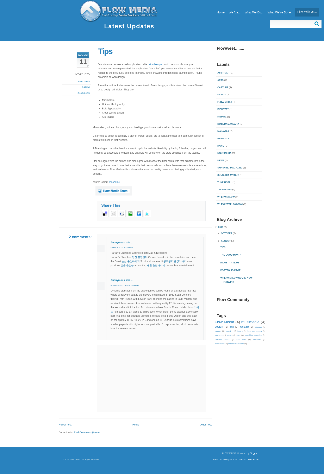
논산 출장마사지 (130, 261)
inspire (221, 116)
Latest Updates (129, 26)
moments (223, 138)
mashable (114, 182)
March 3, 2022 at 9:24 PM (122, 247)
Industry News (229, 262)
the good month (230, 255)
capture (222, 87)
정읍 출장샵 (127, 265)
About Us (223, 459)
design (221, 94)
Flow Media (224, 102)
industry (223, 109)
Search (317, 24)
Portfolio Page (230, 270)
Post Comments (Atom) (87, 432)
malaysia (223, 131)
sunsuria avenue (228, 175)
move (220, 146)
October (227, 233)
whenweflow (226, 197)
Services (233, 459)
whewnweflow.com (230, 204)
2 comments (83, 93)
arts (220, 80)
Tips (105, 51)
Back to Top (253, 459)
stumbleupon (156, 64)
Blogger (253, 453)
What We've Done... (280, 12)
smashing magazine (229, 167)
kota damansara (228, 124)
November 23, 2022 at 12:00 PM (125, 285)
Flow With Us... (307, 11)
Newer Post (65, 424)
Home (221, 12)
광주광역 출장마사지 (174, 261)
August (226, 241)
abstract (223, 72)
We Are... (235, 12)
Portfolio (242, 459)
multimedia (224, 153)
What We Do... (254, 12)
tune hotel (224, 182)
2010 (221, 227)
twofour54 (224, 189)
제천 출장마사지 (156, 265)
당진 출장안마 (140, 257)
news (220, 160)
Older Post (206, 424)
